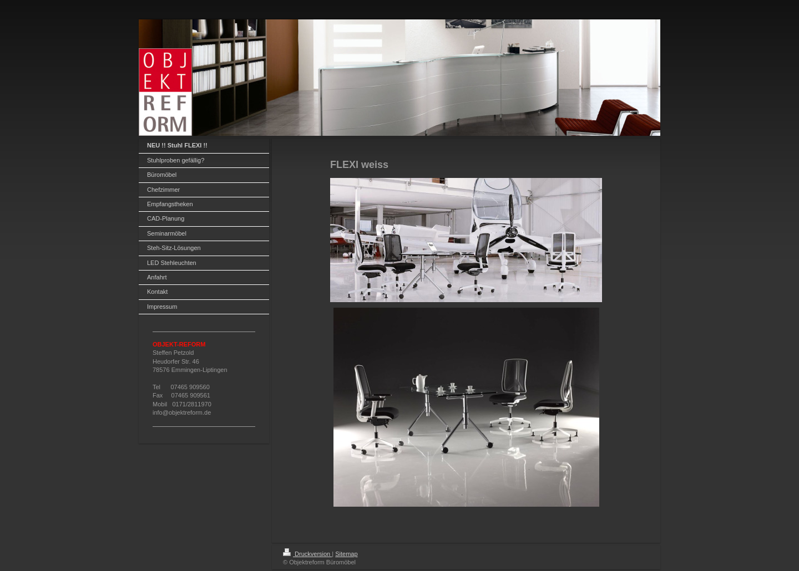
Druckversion (307, 553)
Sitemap (346, 553)
